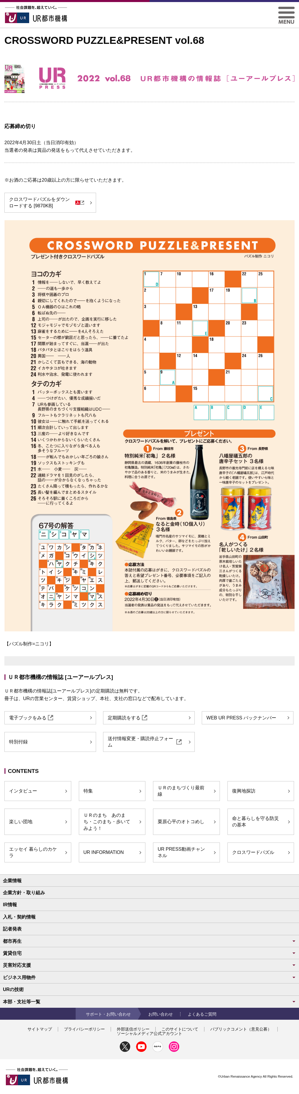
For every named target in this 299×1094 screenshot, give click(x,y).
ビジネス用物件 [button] (149, 977)
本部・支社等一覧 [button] (149, 1001)
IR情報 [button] (10, 904)
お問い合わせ (160, 1014)
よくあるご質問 (202, 1014)
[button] (286, 8)
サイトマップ (39, 1029)
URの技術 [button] (13, 989)
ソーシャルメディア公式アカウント (149, 1033)
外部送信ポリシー (133, 1029)
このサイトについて (179, 1029)
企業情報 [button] (12, 880)
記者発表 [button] (12, 928)
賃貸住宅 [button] (149, 953)
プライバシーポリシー (84, 1029)
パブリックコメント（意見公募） (241, 1029)
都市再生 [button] (149, 941)
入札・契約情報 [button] (19, 916)
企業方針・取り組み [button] (24, 892)
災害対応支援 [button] (149, 965)
